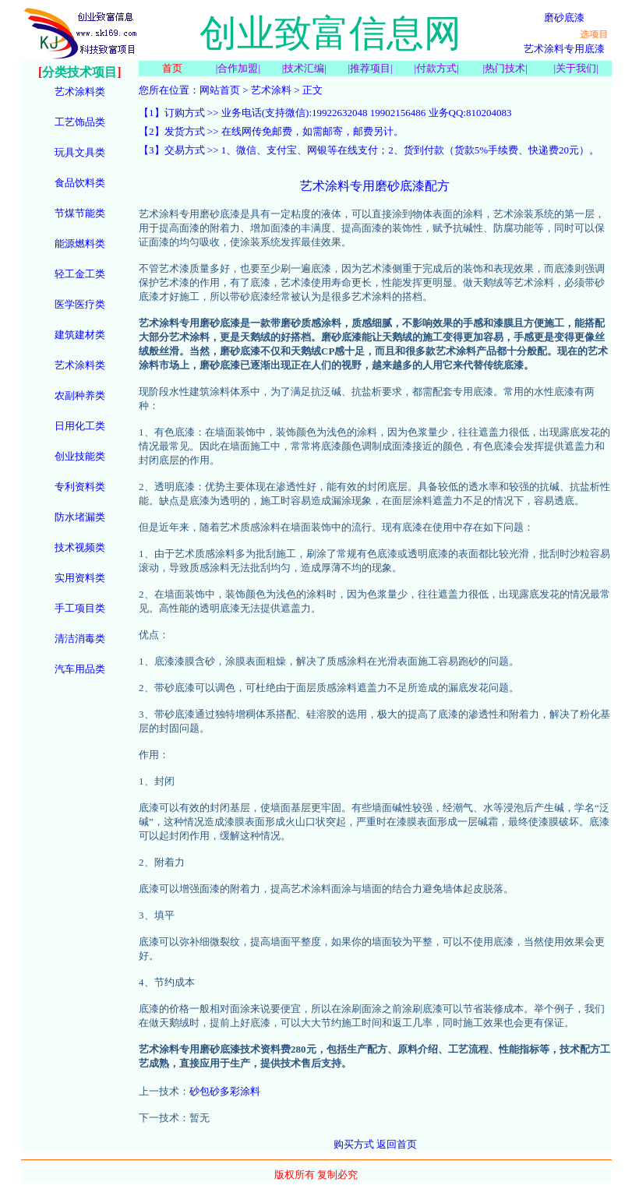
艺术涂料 (271, 90)
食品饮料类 (80, 183)
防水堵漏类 (80, 517)
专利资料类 (80, 486)
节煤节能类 (80, 213)
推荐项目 (370, 68)
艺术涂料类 (80, 91)
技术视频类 (80, 547)
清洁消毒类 (80, 638)
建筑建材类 (80, 334)
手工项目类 (80, 608)
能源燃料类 (80, 243)
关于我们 (576, 68)
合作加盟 (237, 68)
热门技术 (505, 68)
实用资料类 (80, 578)
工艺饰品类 (80, 122)
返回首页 (396, 1144)
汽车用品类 (80, 669)
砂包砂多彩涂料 (224, 1091)
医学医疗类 (80, 304)
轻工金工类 (80, 274)
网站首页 (219, 90)
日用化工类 (80, 426)
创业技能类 (80, 456)
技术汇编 (304, 68)
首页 (172, 68)
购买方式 (354, 1144)
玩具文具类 (80, 152)
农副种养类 (80, 395)
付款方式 (436, 68)
